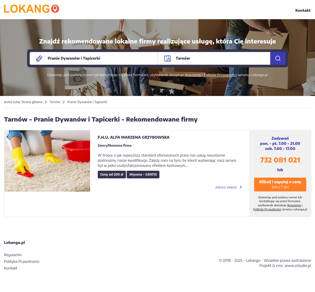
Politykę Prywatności (220, 75)
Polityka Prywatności (21, 261)
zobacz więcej (225, 187)
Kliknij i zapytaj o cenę (280, 184)
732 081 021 (280, 160)
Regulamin (193, 75)
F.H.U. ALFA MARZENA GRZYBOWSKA (134, 137)
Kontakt (302, 10)
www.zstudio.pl (298, 265)
